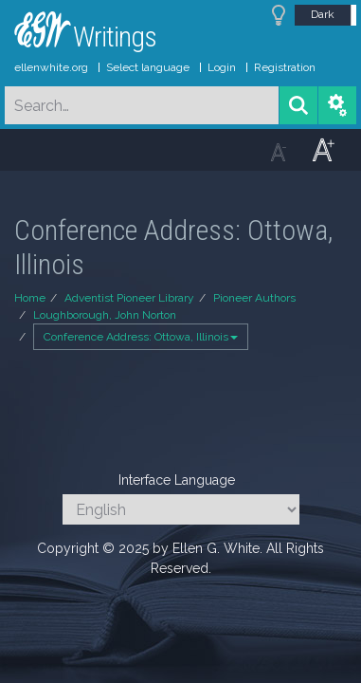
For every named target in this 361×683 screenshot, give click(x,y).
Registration (285, 67)
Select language (148, 67)
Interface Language (176, 480)
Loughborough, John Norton (104, 315)
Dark (322, 14)
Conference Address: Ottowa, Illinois (141, 336)
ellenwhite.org (51, 67)
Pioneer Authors (254, 298)
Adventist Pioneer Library (129, 298)
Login (222, 67)
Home (29, 298)
